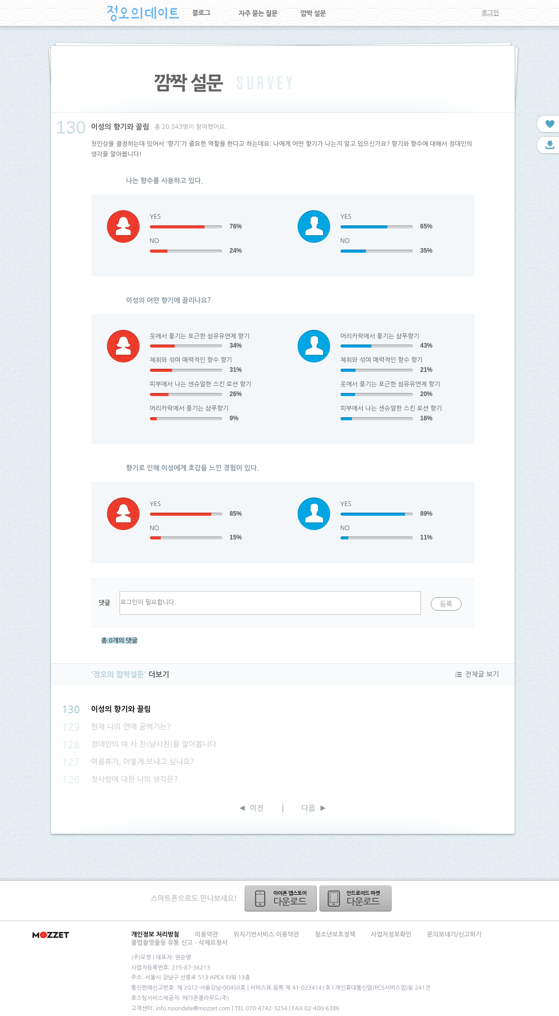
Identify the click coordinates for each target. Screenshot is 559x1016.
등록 (445, 604)
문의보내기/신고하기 (454, 934)
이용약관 (206, 934)
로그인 (490, 13)
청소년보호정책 (335, 934)
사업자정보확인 (391, 934)
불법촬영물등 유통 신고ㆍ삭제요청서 (179, 943)
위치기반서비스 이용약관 (266, 934)
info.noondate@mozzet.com (193, 1008)
